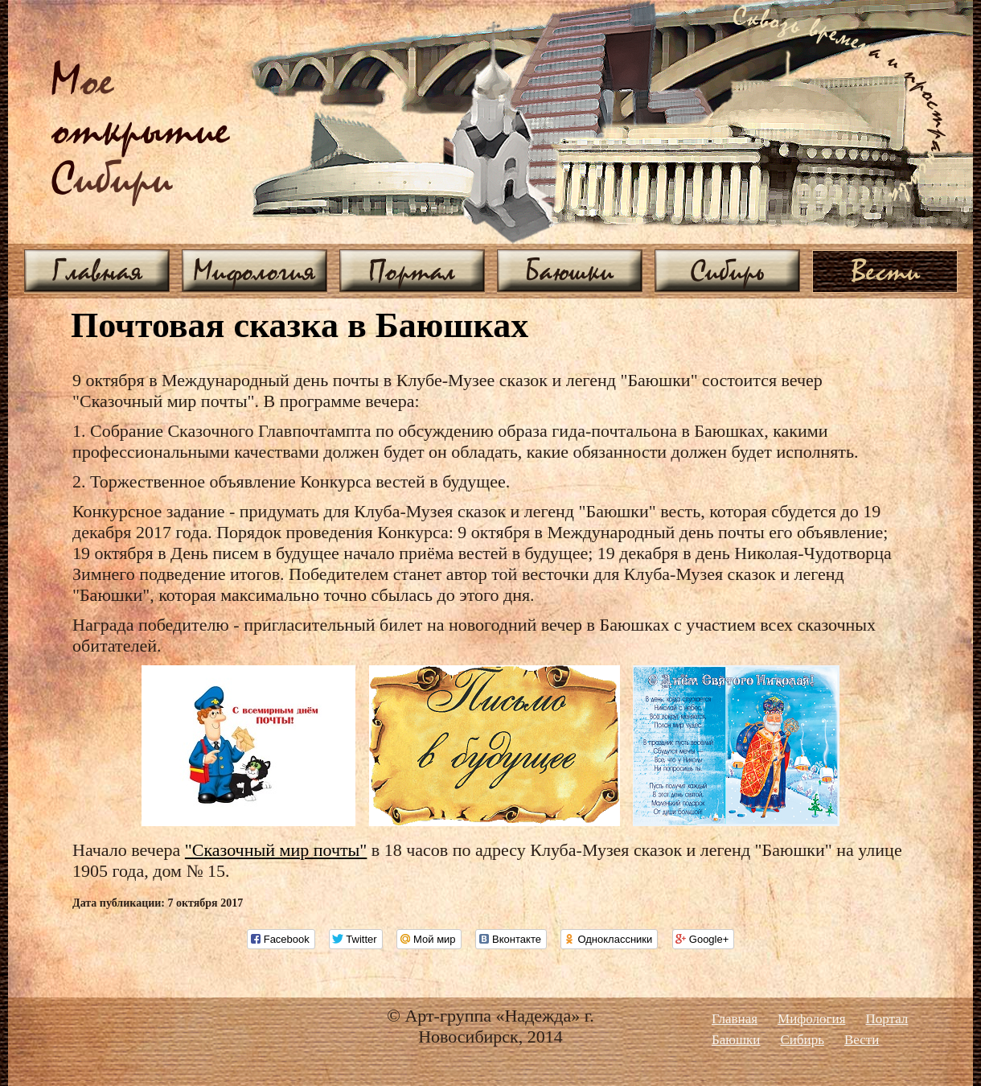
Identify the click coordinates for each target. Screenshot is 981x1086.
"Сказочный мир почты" (276, 850)
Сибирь (727, 270)
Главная (97, 270)
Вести (885, 270)
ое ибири (140, 131)
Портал (412, 270)
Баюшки (570, 270)
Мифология (254, 270)
